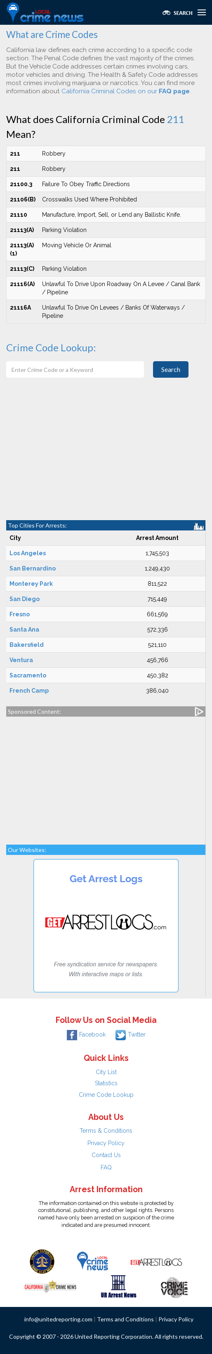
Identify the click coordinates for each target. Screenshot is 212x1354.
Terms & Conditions (106, 1130)
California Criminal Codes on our (125, 91)
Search (170, 369)
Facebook (86, 1034)
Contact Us (106, 1155)
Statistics (106, 1083)
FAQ (106, 1167)
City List (106, 1072)
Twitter (130, 1034)
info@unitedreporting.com (58, 1319)
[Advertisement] (106, 458)
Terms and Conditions (125, 1319)
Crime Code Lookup (106, 1094)
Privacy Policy (106, 1143)
